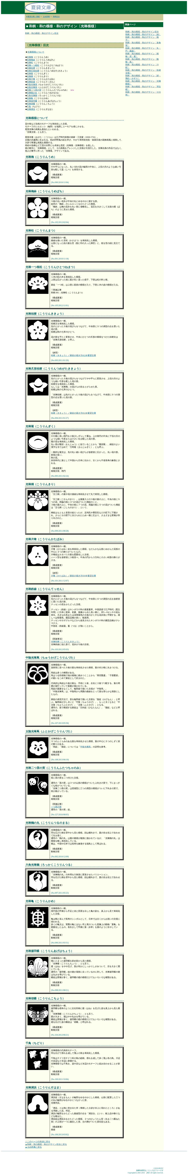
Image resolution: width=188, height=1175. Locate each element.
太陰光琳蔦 (32, 87)
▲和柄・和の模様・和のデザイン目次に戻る (46, 1144)
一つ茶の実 (56, 807)
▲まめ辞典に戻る (33, 1147)
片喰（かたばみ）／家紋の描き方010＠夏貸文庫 (73, 576)
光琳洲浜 (31, 109)
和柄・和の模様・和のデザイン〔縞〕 (143, 34)
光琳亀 (30, 98)
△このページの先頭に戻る (37, 1141)
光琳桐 (30, 76)
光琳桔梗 (31, 68)
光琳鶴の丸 (32, 93)
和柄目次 (56, 17)
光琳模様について (36, 52)
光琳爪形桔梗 (33, 71)
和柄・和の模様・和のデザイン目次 (41, 33)
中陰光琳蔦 (32, 84)
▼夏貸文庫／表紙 (33, 17)
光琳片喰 (31, 79)
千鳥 (29, 106)
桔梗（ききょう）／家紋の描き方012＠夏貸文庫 (73, 355)
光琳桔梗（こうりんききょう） (65, 642)
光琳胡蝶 (31, 104)
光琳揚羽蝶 (32, 101)
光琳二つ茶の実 (34, 90)
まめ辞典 (46, 17)
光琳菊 (30, 73)
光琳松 (30, 62)
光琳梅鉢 (31, 60)
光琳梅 (30, 57)
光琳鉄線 (31, 82)
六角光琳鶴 (32, 95)
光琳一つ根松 (33, 65)
